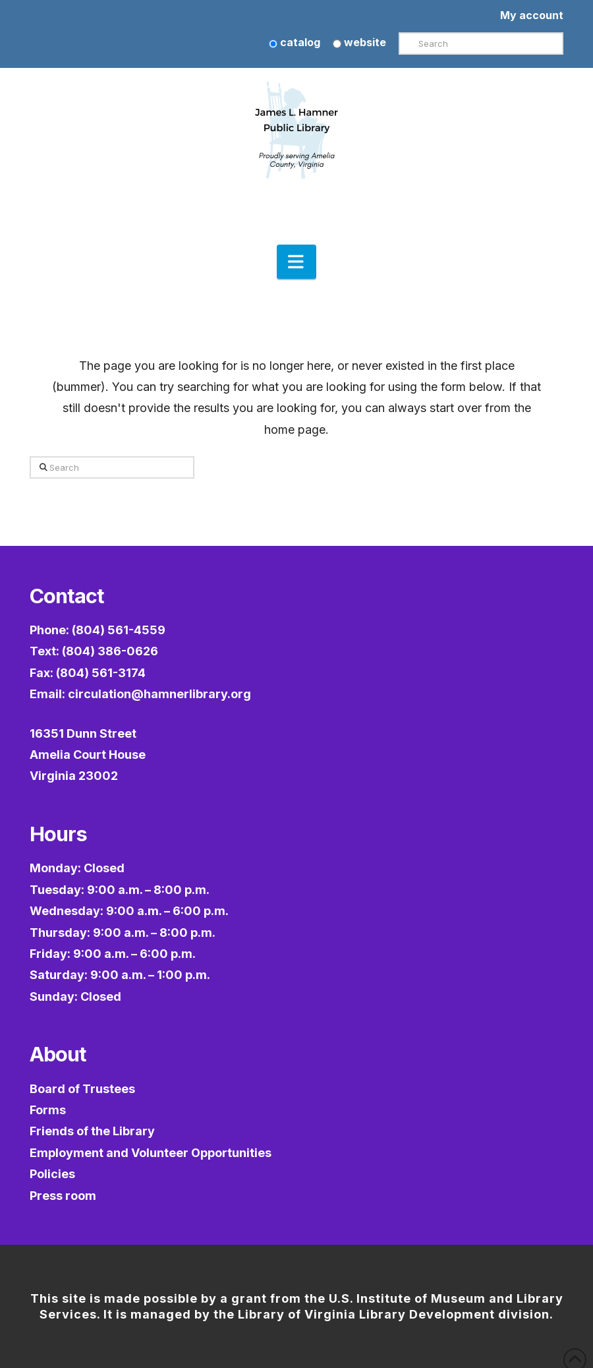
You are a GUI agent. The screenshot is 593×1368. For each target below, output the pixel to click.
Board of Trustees (82, 1089)
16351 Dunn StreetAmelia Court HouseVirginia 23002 (88, 755)
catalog (294, 42)
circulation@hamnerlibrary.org (159, 694)
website (359, 42)
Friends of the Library (92, 1131)
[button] (296, 262)
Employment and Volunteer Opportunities (150, 1153)
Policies (52, 1174)
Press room (63, 1196)
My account (531, 15)
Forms (48, 1110)
